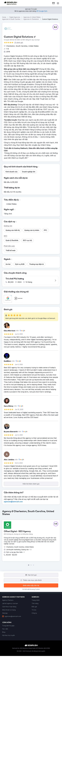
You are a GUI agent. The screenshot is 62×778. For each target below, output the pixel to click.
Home (4, 17)
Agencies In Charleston (31, 19)
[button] (55, 27)
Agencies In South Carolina (11, 19)
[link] (53, 3)
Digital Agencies (14, 17)
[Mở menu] (58, 3)
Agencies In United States (32, 17)
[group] (31, 622)
